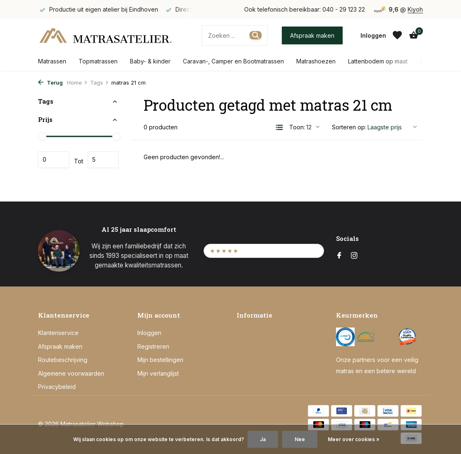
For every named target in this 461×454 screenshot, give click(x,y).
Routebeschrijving (62, 359)
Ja (263, 439)
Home (77, 82)
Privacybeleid (57, 386)
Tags (99, 82)
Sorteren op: (349, 127)
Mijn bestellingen (160, 359)
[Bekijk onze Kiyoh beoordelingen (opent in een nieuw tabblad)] (264, 250)
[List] (279, 127)
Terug (50, 82)
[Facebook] (339, 256)
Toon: (297, 127)
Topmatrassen (98, 61)
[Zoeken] (235, 35)
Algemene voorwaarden (71, 373)
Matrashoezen (316, 61)
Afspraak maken (312, 35)
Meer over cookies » (353, 439)
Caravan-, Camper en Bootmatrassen (233, 61)
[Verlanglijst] (397, 35)
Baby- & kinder (150, 61)
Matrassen (52, 61)
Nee (300, 439)
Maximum (103, 159)
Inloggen (149, 332)
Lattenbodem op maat (378, 61)
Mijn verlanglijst (158, 373)
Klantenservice (58, 332)
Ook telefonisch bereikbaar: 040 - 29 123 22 (304, 9)
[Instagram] (354, 256)
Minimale (53, 159)
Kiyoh (415, 9)
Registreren (153, 346)
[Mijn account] (373, 35)
